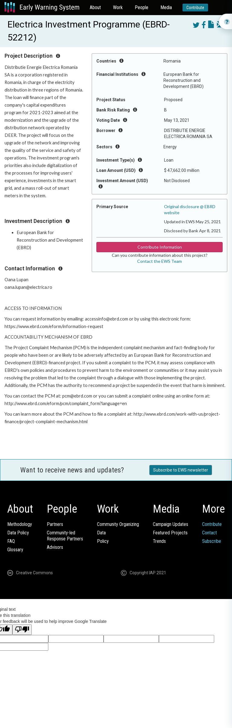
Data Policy (18, 533)
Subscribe (211, 541)
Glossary (15, 549)
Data (101, 533)
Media (166, 7)
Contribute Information (159, 247)
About (95, 7)
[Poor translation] (22, 629)
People (141, 7)
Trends (159, 541)
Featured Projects (170, 533)
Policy (103, 541)
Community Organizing (118, 524)
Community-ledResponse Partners (65, 536)
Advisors (55, 547)
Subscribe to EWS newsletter (180, 470)
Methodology (19, 524)
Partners (55, 524)
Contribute (195, 7)
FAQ (11, 541)
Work (118, 7)
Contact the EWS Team (159, 261)
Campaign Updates (170, 524)
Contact (209, 533)
